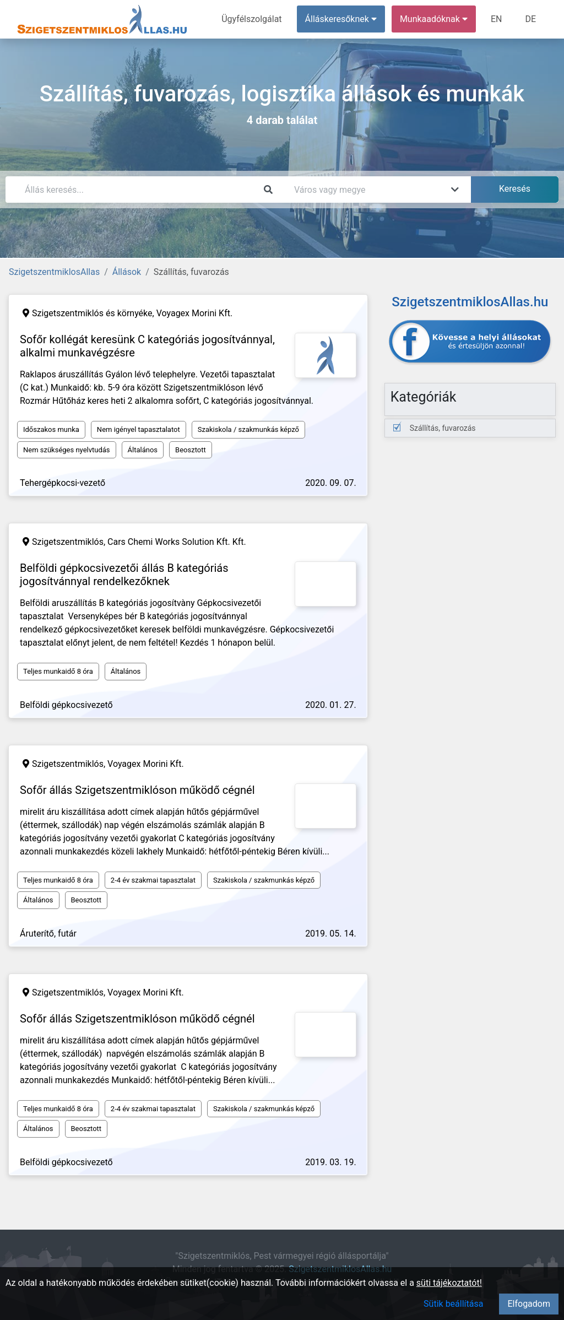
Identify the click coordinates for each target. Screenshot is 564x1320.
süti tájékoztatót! (449, 1283)
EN (496, 19)
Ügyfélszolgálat (251, 19)
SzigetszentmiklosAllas (54, 272)
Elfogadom (528, 1304)
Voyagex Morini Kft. (194, 313)
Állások (126, 272)
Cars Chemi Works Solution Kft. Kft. (176, 542)
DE (530, 19)
